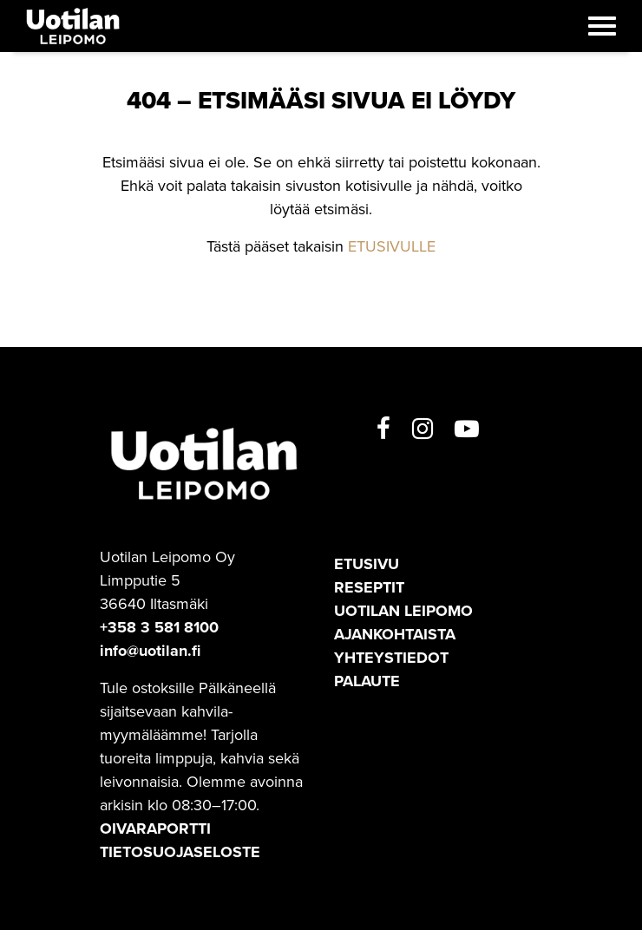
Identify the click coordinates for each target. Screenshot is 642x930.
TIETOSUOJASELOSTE (180, 851)
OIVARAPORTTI (155, 828)
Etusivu (366, 563)
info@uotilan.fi (150, 650)
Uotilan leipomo (403, 610)
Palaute (367, 681)
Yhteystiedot (391, 657)
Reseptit (369, 587)
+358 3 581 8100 (159, 627)
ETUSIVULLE (392, 246)
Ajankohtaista (394, 634)
